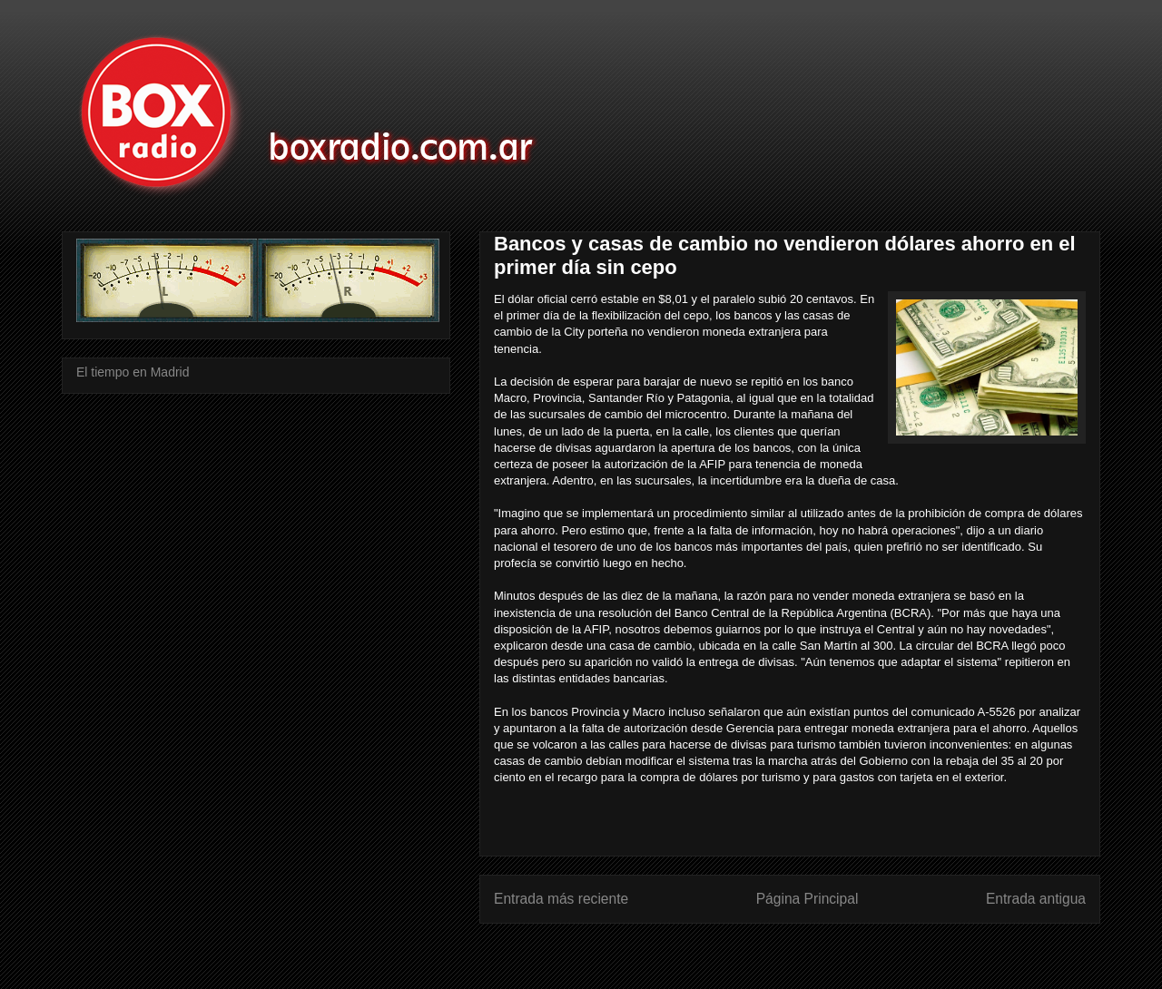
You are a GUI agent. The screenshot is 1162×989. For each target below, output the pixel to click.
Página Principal (807, 898)
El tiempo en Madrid (133, 372)
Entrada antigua (1036, 898)
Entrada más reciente (561, 898)
